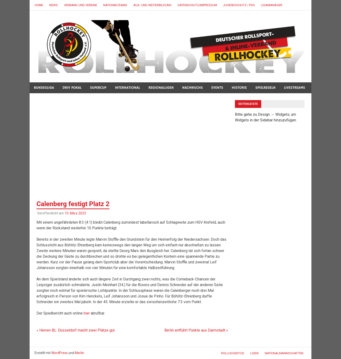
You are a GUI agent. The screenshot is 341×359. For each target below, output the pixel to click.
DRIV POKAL (72, 87)
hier (87, 313)
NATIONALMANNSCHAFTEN (284, 353)
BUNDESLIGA (44, 87)
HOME (39, 5)
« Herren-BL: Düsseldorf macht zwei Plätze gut (75, 330)
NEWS (53, 5)
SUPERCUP (98, 87)
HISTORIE (239, 87)
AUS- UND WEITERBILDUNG (152, 5)
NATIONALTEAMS (115, 5)
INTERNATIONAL (127, 87)
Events (217, 87)
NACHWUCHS (192, 87)
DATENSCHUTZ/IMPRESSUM (197, 5)
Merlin (79, 353)
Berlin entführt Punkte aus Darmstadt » (196, 330)
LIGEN (254, 353)
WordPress (59, 353)
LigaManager (271, 5)
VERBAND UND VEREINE (80, 5)
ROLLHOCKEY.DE (232, 353)
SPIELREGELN (265, 87)
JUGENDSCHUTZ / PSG (239, 5)
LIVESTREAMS (294, 87)
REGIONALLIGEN (161, 87)
